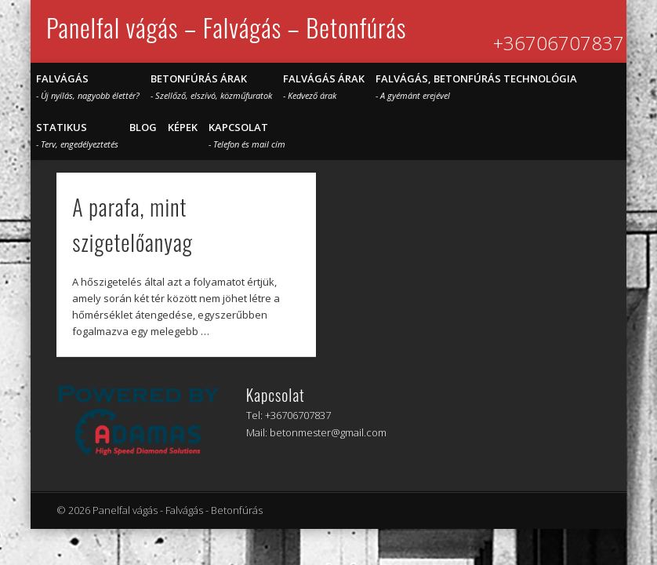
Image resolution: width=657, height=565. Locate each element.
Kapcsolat (247, 135)
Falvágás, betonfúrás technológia (476, 86)
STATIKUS (77, 135)
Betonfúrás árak (211, 86)
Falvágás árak (324, 86)
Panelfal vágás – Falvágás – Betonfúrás (226, 27)
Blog (143, 127)
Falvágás (88, 86)
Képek (183, 127)
